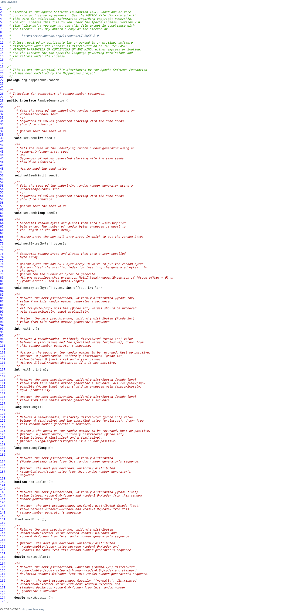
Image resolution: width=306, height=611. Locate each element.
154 (2, 529)
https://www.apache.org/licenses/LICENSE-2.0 (59, 35)
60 (2, 209)
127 (2, 437)
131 (2, 451)
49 (2, 172)
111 (2, 383)
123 (2, 424)
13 (2, 49)
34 (2, 121)
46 (2, 161)
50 (2, 175)
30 (2, 107)
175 (2, 601)
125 (2, 430)
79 (2, 274)
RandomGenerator (51, 100)
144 (2, 495)
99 (2, 342)
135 (2, 464)
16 (2, 59)
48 (2, 168)
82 (2, 284)
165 (2, 567)
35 (2, 124)
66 (2, 230)
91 (2, 315)
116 (2, 400)
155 (2, 533)
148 (2, 509)
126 (2, 434)
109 (2, 376)
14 (2, 52)
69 (2, 240)
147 (2, 505)
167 (2, 573)
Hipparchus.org (32, 609)
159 (2, 546)
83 (2, 287)
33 (2, 117)
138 (2, 475)
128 (2, 441)
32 (2, 114)
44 (2, 155)
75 (2, 260)
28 (2, 100)
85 (2, 294)
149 (2, 512)
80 (2, 277)
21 (2, 76)
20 (2, 73)
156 (2, 536)
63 (2, 219)
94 (2, 325)
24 (2, 87)
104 (2, 359)
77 (2, 267)
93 (2, 321)
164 (2, 563)
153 (2, 526)
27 (2, 97)
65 (2, 226)
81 (2, 281)
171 (2, 587)
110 (2, 379)
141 (2, 485)
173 (2, 594)
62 (2, 216)
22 (2, 80)
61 (2, 213)
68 (2, 236)
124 (2, 427)
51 (2, 178)
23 (2, 83)
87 (2, 301)
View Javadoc (8, 1)
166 (2, 570)
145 (2, 499)
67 (2, 233)
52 (2, 182)
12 (2, 46)
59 (2, 206)
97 (2, 335)
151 (2, 519)
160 (2, 550)
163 (2, 560)
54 (2, 189)
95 (2, 328)
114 (2, 393)
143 (2, 492)
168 (2, 577)
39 (2, 138)
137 (2, 471)
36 (2, 127)
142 (2, 488)
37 (2, 131)
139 (2, 478)
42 (2, 148)
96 (2, 332)
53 (2, 185)
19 (2, 70)
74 (2, 257)
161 (2, 553)
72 (2, 250)
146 (2, 502)
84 (2, 291)
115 (2, 396)
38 (2, 134)
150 (2, 516)
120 (2, 413)
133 (2, 458)
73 (2, 253)
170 (2, 584)
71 (2, 247)
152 (2, 522)
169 (2, 580)
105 (2, 362)
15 (2, 56)
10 (2, 39)
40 (2, 141)
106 (2, 366)
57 (2, 199)
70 (2, 243)
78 (2, 270)
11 (2, 42)
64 (2, 223)
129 (2, 444)
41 (2, 144)
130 (2, 447)
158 (2, 543)
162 (2, 556)
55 (2, 192)
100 (2, 345)
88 (2, 304)
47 (2, 165)
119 (2, 410)
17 (2, 63)
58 (2, 202)
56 (2, 195)
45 (2, 158)
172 (2, 590)
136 (2, 468)
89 (2, 308)
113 (2, 390)
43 (2, 151)
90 (2, 311)
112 (2, 386)
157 (2, 539)
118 (2, 407)
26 (2, 93)
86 (2, 298)
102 (2, 352)
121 (2, 417)
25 (2, 90)
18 (2, 66)
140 (2, 482)
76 (2, 264)
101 (2, 349)
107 (2, 369)
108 (2, 373)
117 (2, 403)
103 (2, 356)
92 (2, 318)
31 (2, 110)
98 (2, 339)
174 (2, 597)
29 (2, 104)
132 (2, 454)
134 (2, 461)
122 (2, 420)
